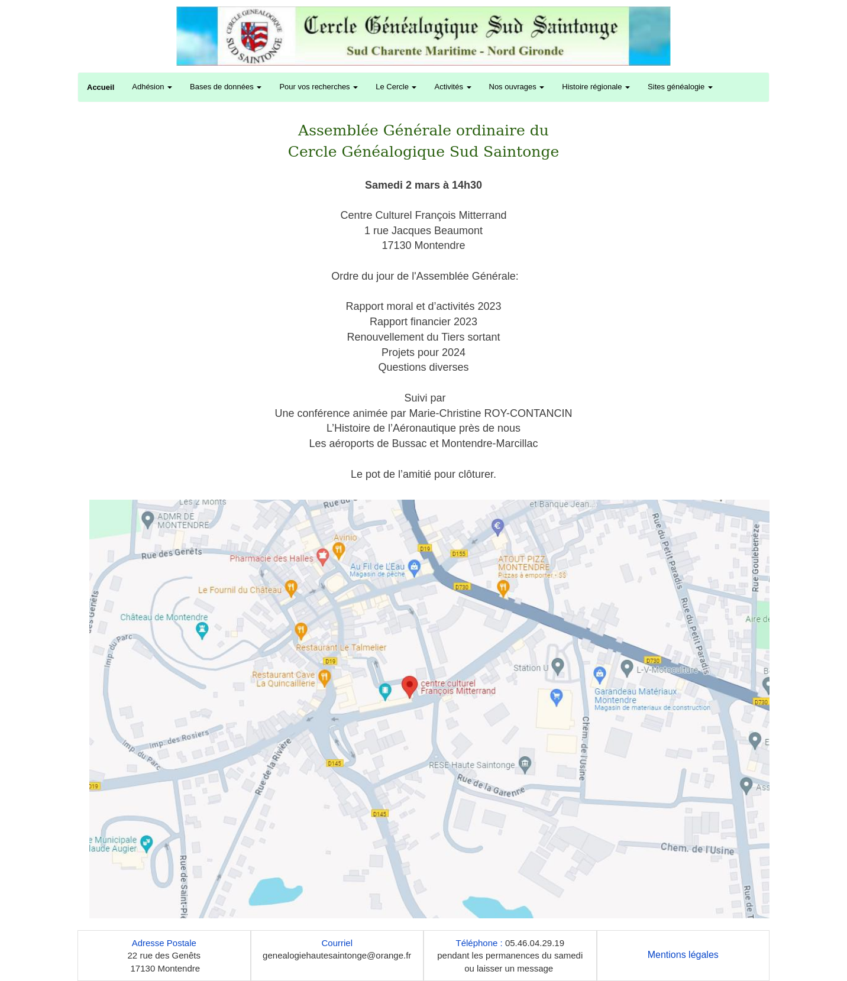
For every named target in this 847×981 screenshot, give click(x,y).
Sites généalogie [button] (680, 86)
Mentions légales (683, 955)
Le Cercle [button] (396, 86)
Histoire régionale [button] (596, 86)
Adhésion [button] (152, 86)
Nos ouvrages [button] (517, 86)
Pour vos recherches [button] (318, 86)
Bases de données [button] (225, 86)
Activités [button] (452, 86)
